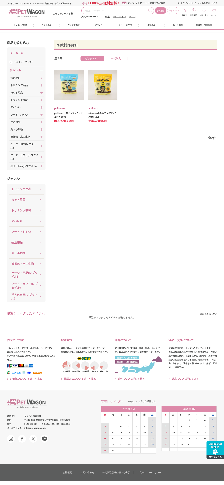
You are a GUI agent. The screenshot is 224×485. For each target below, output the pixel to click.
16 (105, 438)
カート (213, 15)
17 (113, 438)
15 (152, 432)
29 (152, 444)
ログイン (173, 11)
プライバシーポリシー (149, 472)
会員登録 (160, 11)
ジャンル (13, 178)
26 (128, 444)
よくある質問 (203, 3)
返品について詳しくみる (185, 378)
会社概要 (67, 472)
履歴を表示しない (208, 314)
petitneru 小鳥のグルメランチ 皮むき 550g (68, 115)
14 (144, 432)
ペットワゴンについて (186, 3)
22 (152, 438)
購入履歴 (193, 15)
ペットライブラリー (23, 62)
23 (105, 444)
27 (136, 444)
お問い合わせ (87, 472)
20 (136, 438)
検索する (151, 10)
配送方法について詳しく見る (80, 378)
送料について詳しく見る (131, 378)
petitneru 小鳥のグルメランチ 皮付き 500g (102, 115)
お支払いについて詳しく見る (26, 378)
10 (113, 432)
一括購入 (183, 15)
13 (136, 432)
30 (105, 450)
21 (144, 438)
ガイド (214, 3)
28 (144, 444)
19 (128, 438)
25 (121, 444)
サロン (132, 16)
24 (113, 444)
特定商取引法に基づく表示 (116, 472)
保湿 (107, 16)
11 (121, 432)
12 (128, 432)
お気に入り (204, 15)
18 (121, 438)
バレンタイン (119, 16)
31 (113, 450)
